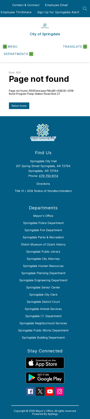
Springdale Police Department (43, 223)
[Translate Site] (74, 46)
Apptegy (53, 413)
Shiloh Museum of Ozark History (43, 244)
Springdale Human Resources (43, 266)
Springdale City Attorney (43, 259)
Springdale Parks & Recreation (43, 237)
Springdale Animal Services (43, 309)
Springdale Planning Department (43, 273)
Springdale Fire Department (43, 230)
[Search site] (85, 8)
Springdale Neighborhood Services (43, 323)
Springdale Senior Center (43, 287)
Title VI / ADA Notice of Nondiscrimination (43, 191)
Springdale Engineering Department (43, 280)
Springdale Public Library (43, 251)
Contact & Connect (25, 5)
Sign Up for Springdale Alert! (58, 12)
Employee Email (56, 5)
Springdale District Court (43, 302)
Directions (43, 184)
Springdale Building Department (43, 337)
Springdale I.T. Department (43, 316)
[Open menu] (10, 46)
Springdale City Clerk (43, 294)
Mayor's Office (43, 216)
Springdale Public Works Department (43, 330)
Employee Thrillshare (16, 12)
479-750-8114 (48, 176)
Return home (19, 105)
